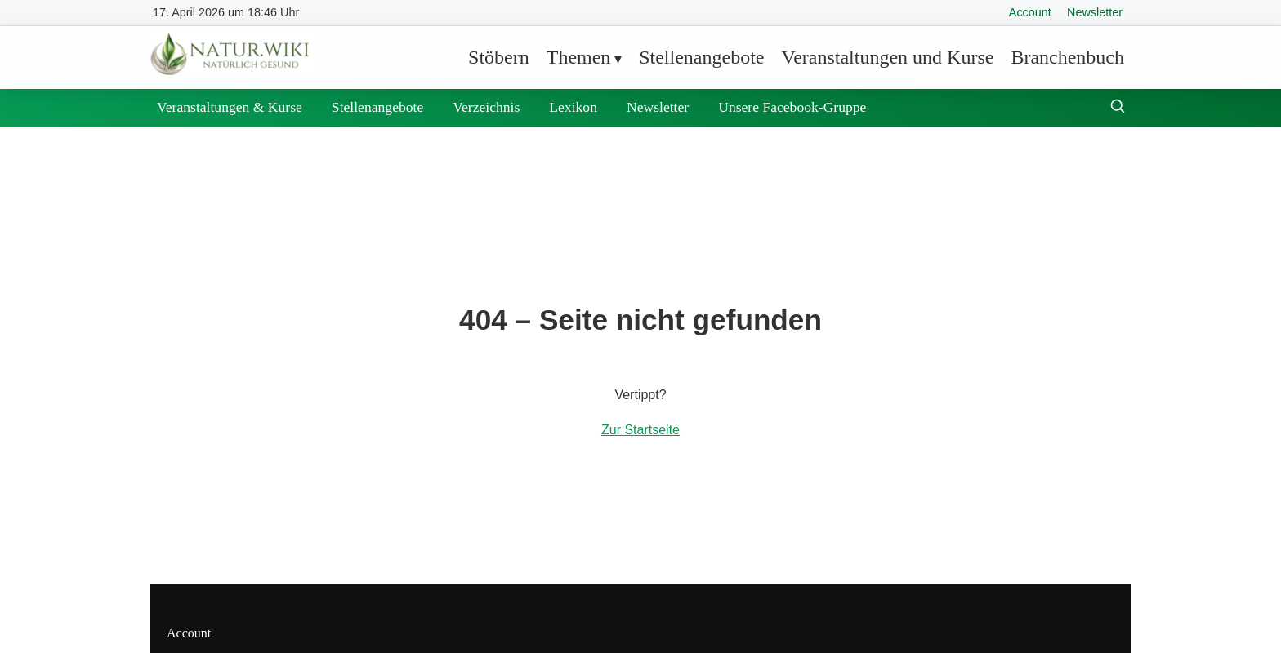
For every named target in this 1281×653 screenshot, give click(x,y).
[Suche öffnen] (1118, 108)
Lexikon (573, 107)
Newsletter (1095, 12)
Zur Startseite (640, 430)
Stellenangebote (701, 57)
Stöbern (498, 57)
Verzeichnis (486, 107)
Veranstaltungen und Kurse (887, 57)
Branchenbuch (1067, 57)
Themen (579, 57)
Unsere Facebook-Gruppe (792, 107)
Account (1030, 12)
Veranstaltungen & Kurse (229, 107)
